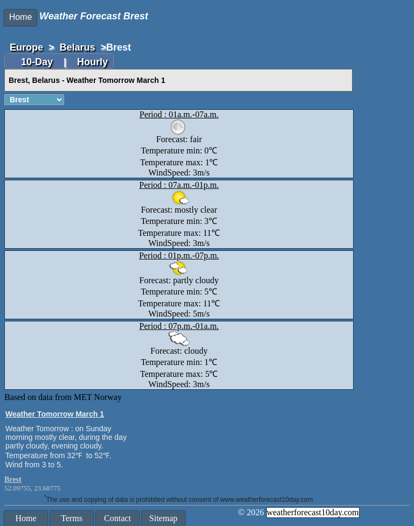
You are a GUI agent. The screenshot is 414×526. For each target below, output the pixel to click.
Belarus (77, 47)
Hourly (92, 62)
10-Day (38, 62)
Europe (26, 47)
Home (20, 17)
